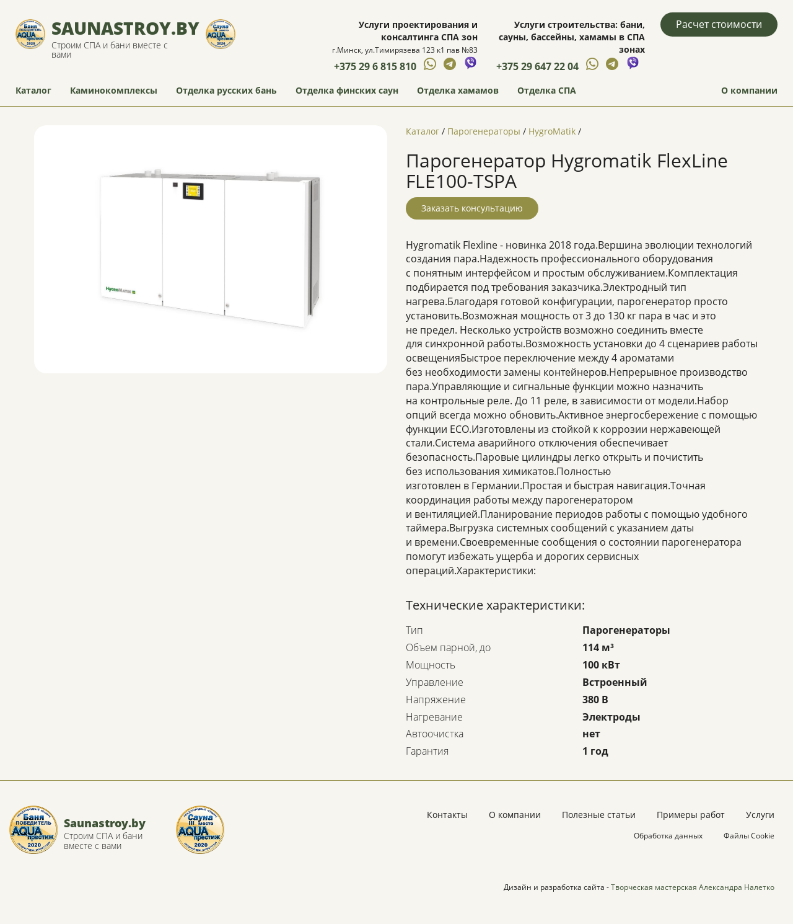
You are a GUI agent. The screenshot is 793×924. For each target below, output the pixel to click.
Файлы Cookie (749, 835)
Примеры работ (691, 814)
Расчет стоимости (719, 24)
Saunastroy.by (125, 28)
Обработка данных (668, 835)
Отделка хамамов (458, 90)
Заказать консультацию (472, 208)
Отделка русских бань (226, 90)
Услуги (760, 814)
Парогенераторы (483, 131)
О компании (749, 90)
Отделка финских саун (347, 90)
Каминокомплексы (113, 90)
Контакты (447, 814)
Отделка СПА (546, 90)
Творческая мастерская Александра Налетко (692, 887)
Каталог (33, 90)
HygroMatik (552, 131)
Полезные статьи (599, 814)
